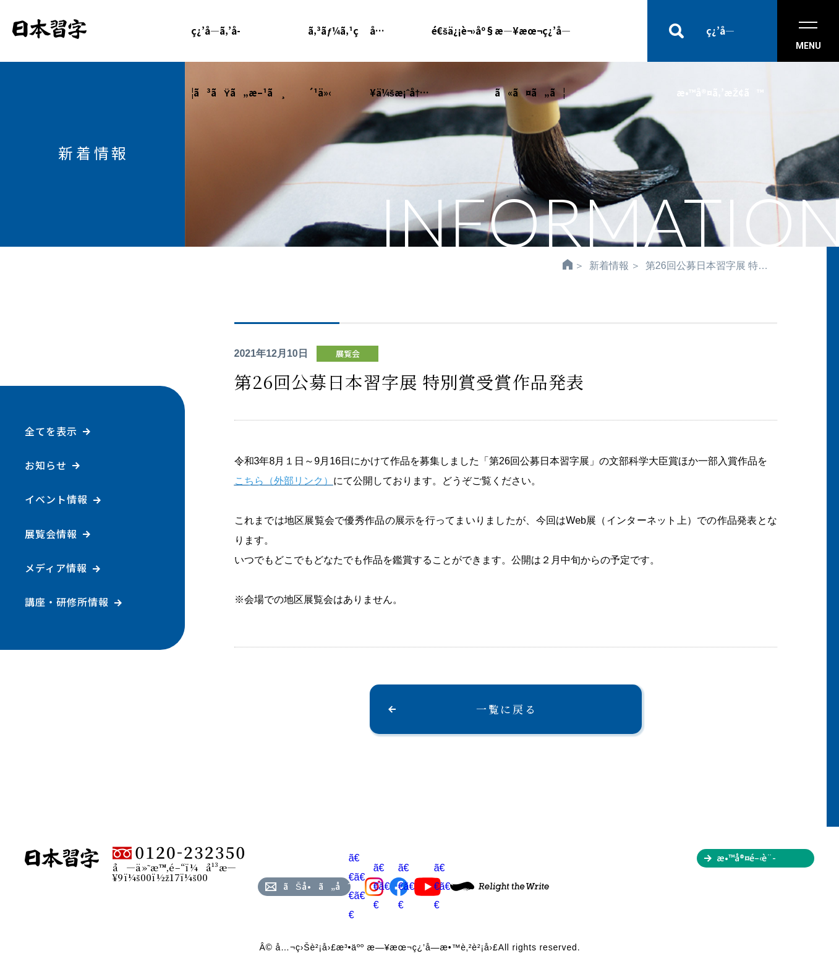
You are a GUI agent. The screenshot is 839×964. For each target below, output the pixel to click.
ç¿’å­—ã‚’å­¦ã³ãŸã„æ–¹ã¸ (238, 43)
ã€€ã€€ (390, 887)
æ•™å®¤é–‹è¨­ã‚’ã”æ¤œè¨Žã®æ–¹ (765, 859)
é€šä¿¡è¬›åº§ (463, 30)
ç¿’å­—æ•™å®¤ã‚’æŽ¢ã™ (720, 43)
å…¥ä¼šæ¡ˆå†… (400, 43)
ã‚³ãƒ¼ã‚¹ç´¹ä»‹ (333, 43)
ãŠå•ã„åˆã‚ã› (317, 886)
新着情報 (609, 265)
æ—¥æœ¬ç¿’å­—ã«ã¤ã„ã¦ (533, 43)
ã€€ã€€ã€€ (366, 886)
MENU (808, 36)
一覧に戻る (506, 709)
